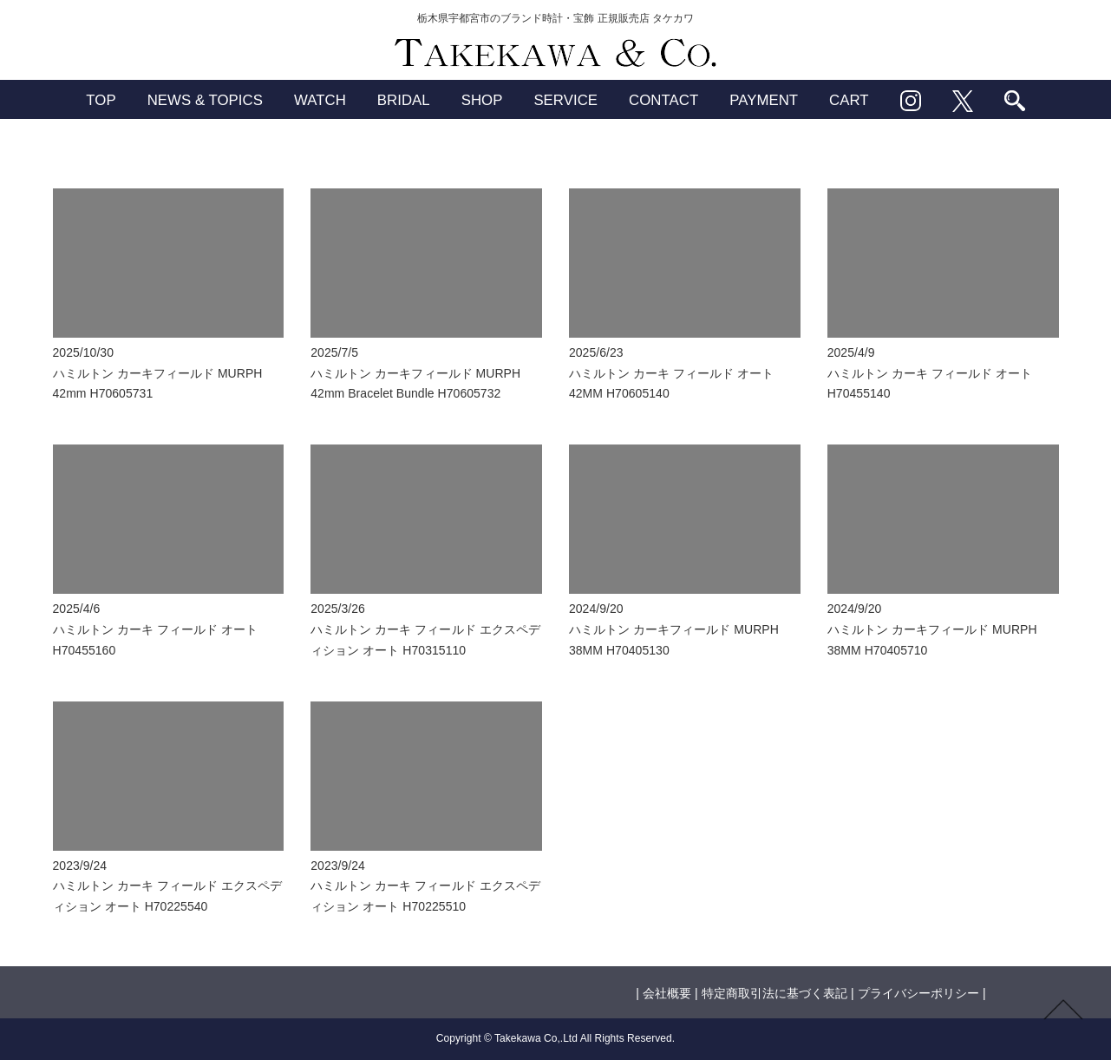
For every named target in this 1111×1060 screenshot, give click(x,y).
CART (849, 100)
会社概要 (667, 993)
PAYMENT (763, 100)
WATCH (320, 100)
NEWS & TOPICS (205, 100)
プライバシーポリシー (918, 993)
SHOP (482, 100)
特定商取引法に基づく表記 (774, 993)
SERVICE (565, 100)
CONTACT (663, 100)
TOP (100, 100)
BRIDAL (403, 100)
